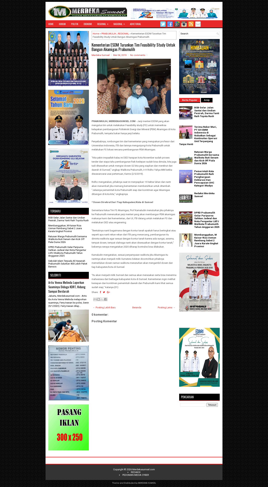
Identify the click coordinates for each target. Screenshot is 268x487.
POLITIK (74, 24)
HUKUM (62, 24)
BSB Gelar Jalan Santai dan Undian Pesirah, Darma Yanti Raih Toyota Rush (68, 219)
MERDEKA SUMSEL (147, 483)
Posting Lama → (166, 307)
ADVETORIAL (135, 24)
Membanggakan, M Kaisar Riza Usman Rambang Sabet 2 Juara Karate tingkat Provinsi (65, 228)
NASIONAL (120, 23)
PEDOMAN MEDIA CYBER (135, 475)
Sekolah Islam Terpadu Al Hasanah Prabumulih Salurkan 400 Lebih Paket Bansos (67, 264)
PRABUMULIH (108, 33)
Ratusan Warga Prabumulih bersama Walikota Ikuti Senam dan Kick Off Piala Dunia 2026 (67, 239)
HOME (50, 24)
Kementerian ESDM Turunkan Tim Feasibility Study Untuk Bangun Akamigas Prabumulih (133, 47)
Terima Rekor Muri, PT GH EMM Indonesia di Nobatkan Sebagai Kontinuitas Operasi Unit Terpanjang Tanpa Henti (198, 136)
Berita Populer (189, 100)
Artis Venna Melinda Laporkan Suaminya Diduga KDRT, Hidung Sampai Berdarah (66, 286)
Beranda (136, 307)
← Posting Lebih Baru (104, 307)
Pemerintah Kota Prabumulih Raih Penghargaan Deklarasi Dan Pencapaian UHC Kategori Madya (204, 178)
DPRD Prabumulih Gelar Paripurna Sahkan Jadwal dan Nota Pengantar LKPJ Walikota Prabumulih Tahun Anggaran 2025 (67, 251)
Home (96, 33)
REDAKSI (135, 472)
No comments (137, 55)
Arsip (207, 100)
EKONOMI (88, 24)
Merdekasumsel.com (143, 469)
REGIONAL (104, 23)
